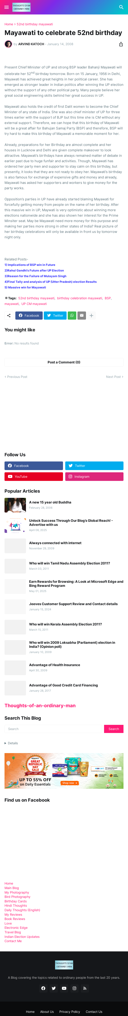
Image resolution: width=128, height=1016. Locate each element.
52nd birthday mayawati (35, 24)
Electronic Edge (16, 927)
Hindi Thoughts (16, 905)
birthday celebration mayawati (79, 298)
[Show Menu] (6, 7)
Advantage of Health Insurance (54, 665)
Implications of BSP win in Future (31, 265)
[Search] (122, 7)
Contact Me (13, 941)
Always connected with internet (55, 543)
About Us (47, 1012)
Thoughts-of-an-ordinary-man (40, 705)
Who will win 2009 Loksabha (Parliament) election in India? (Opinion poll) (72, 645)
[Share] (119, 44)
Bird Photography (17, 897)
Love (8, 923)
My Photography (17, 892)
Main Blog (12, 888)
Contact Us (94, 1012)
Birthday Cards (16, 901)
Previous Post (17, 377)
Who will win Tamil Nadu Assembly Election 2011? (69, 563)
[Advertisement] (38, 415)
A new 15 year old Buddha (50, 502)
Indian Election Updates (22, 937)
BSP (108, 298)
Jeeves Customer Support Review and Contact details (73, 604)
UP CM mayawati (34, 304)
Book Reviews (15, 919)
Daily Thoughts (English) (22, 910)
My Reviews (13, 914)
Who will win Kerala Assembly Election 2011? (65, 624)
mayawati (12, 304)
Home (9, 24)
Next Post (113, 377)
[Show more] (91, 315)
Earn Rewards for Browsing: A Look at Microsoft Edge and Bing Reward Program (76, 584)
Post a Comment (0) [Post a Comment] (64, 362)
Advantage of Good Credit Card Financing (63, 685)
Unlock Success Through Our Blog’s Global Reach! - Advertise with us (71, 523)
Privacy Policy (69, 1012)
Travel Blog (13, 932)
